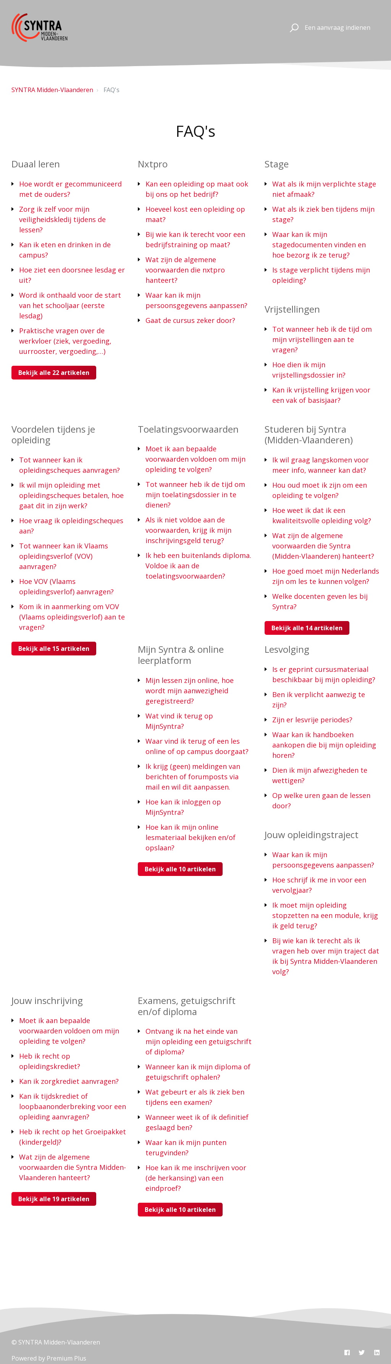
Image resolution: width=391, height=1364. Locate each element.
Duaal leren (35, 163)
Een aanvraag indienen (337, 27)
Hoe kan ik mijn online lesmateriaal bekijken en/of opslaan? (190, 837)
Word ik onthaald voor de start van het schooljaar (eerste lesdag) (70, 305)
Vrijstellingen (292, 309)
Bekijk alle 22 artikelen (53, 372)
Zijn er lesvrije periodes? (312, 719)
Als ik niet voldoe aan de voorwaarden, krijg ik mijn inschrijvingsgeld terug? (188, 530)
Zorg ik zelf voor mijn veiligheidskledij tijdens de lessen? (62, 219)
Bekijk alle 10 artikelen (180, 869)
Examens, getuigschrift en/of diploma (187, 1006)
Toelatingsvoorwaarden (188, 429)
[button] (293, 28)
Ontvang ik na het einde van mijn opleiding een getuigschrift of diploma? (198, 1041)
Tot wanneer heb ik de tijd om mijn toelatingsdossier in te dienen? (195, 494)
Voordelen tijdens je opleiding (53, 434)
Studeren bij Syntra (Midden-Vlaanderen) (309, 434)
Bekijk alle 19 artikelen (53, 1199)
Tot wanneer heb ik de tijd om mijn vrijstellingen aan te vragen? (322, 339)
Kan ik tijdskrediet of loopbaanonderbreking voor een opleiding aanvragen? (72, 1106)
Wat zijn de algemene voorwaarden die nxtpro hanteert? (185, 270)
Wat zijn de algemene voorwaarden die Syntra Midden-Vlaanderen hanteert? (72, 1167)
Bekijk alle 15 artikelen (53, 648)
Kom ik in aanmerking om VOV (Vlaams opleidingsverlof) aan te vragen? (72, 617)
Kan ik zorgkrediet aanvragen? (69, 1081)
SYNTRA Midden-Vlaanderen (52, 90)
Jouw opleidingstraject (312, 834)
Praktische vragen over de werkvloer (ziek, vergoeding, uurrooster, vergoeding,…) (65, 341)
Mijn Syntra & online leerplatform (181, 655)
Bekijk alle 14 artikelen (307, 628)
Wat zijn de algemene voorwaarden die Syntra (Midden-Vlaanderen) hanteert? (323, 546)
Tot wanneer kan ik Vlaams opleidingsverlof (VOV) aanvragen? (63, 556)
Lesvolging (287, 649)
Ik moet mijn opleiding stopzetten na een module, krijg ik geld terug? (325, 915)
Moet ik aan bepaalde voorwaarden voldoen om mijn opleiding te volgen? (195, 459)
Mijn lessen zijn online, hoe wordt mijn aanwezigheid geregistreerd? (189, 691)
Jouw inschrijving (47, 1000)
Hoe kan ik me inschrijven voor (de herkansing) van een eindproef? (195, 1178)
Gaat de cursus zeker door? (190, 320)
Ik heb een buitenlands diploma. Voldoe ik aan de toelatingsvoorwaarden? (198, 566)
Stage (277, 163)
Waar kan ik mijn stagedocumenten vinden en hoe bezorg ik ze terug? (319, 245)
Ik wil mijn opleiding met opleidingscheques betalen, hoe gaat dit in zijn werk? (71, 495)
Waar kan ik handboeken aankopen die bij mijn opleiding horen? (324, 745)
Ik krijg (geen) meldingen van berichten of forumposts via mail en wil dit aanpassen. (192, 776)
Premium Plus (66, 1358)
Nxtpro (153, 163)
